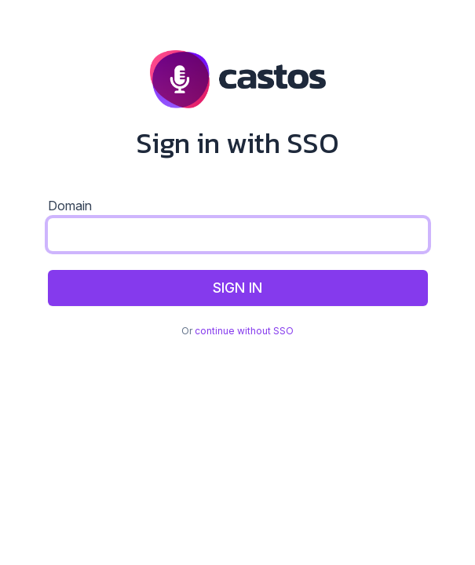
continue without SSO (244, 331)
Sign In (237, 287)
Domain (70, 205)
